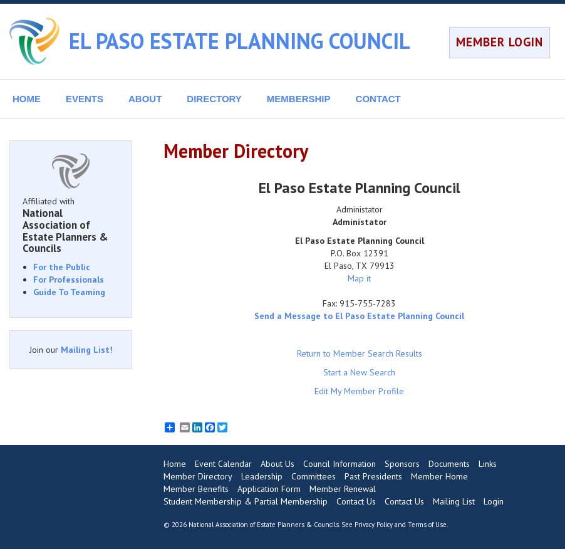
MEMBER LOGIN (499, 42)
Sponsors (402, 463)
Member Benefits (196, 488)
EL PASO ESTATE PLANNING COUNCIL (239, 41)
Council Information (339, 463)
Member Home (439, 476)
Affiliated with (71, 225)
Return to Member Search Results (359, 353)
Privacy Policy (374, 524)
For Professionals (68, 279)
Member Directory (197, 476)
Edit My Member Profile (359, 391)
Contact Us (356, 501)
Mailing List (85, 349)
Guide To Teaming (69, 292)
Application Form (269, 488)
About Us (277, 463)
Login (494, 501)
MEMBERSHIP (299, 98)
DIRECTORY (214, 98)
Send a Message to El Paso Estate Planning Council (359, 316)
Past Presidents (373, 476)
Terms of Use (427, 524)
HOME (27, 98)
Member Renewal (342, 488)
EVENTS (84, 98)
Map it (359, 278)
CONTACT (378, 98)
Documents (449, 463)
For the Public (61, 267)
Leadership (261, 476)
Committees (313, 476)
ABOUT (145, 98)
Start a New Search (359, 372)
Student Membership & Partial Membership (245, 501)
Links (488, 463)
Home (174, 463)
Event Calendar (223, 463)
